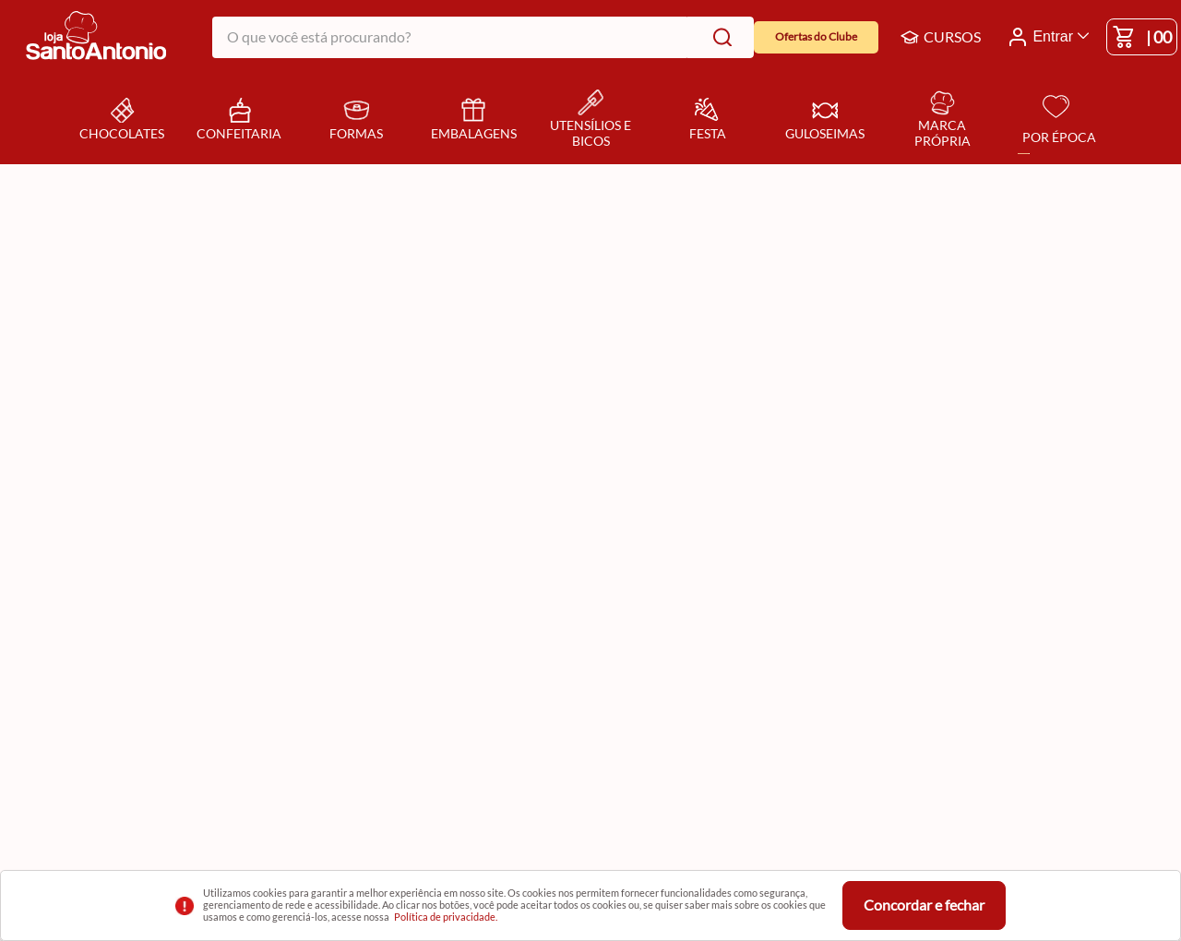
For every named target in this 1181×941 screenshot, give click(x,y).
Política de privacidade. (445, 917)
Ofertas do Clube (816, 36)
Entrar (1052, 36)
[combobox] (483, 37)
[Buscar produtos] (718, 37)
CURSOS (941, 37)
